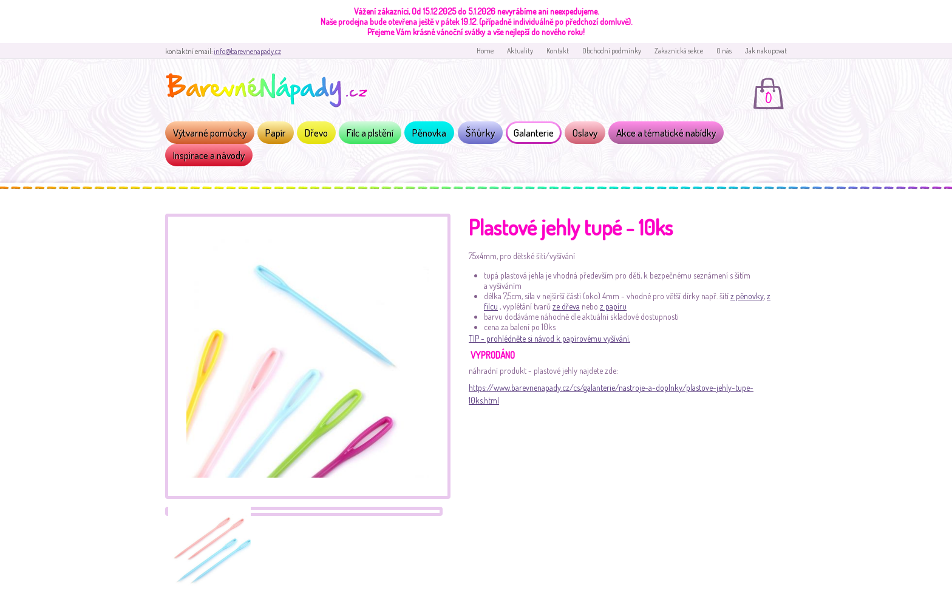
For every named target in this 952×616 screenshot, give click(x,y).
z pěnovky (747, 296)
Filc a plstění (370, 132)
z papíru (613, 306)
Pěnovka (429, 132)
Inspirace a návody (209, 155)
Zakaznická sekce (678, 50)
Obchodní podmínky (611, 50)
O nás (724, 50)
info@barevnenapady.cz (247, 51)
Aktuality (520, 50)
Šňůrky (480, 132)
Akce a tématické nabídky (666, 132)
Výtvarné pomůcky (209, 132)
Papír (275, 132)
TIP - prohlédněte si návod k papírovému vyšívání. (549, 338)
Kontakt (557, 50)
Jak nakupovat (766, 50)
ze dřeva (566, 306)
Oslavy (585, 132)
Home (485, 50)
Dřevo (316, 132)
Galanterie (534, 132)
